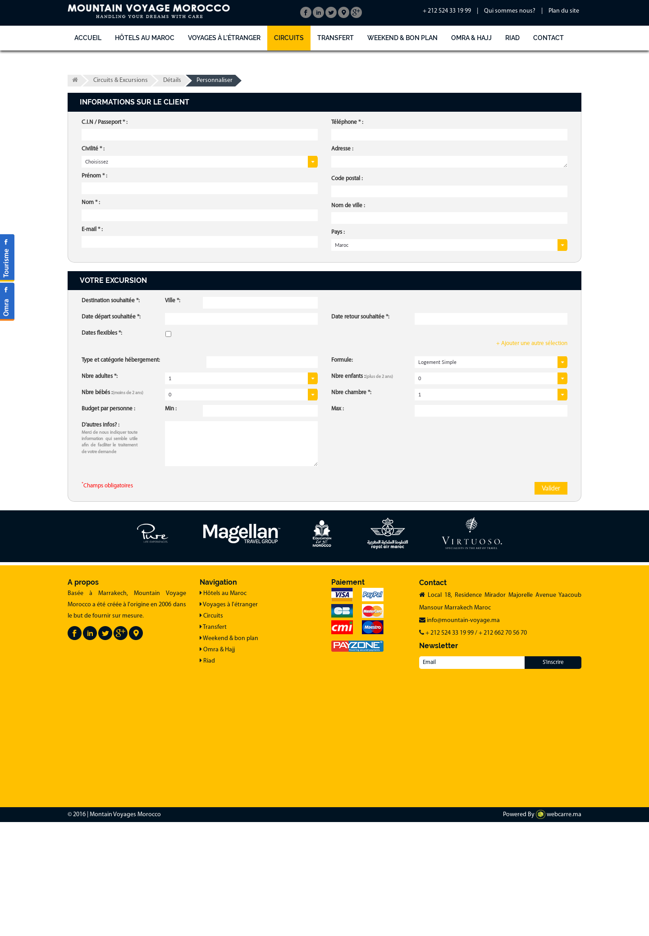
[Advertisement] (270, 734)
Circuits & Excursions (120, 80)
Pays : (338, 232)
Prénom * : (94, 176)
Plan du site (563, 11)
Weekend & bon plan (402, 37)
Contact (548, 37)
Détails (172, 80)
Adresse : (342, 149)
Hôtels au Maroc (144, 37)
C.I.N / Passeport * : (105, 122)
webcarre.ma (558, 814)
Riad (512, 37)
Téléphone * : (347, 122)
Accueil (87, 37)
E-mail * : (92, 229)
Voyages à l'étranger (224, 37)
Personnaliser (215, 80)
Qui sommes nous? (509, 11)
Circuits (289, 37)
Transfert (335, 37)
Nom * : (91, 202)
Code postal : (347, 179)
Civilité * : (93, 149)
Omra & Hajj (471, 37)
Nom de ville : (348, 206)
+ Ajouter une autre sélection (531, 343)
